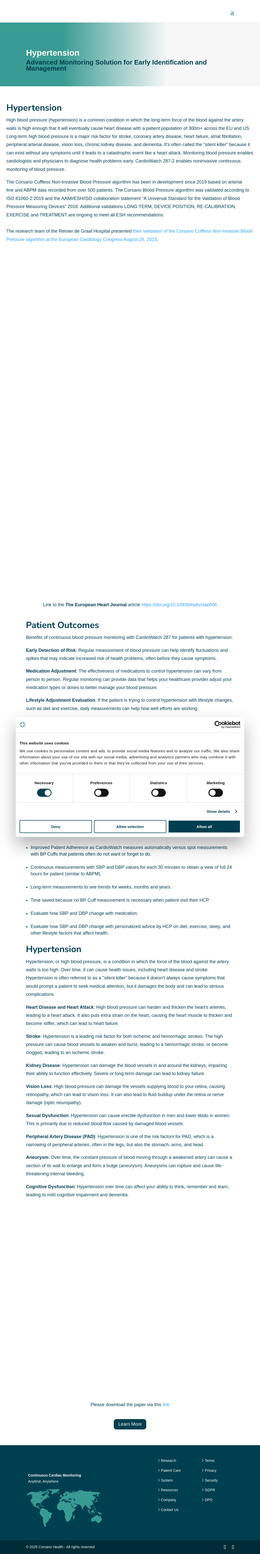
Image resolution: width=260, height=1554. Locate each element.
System (166, 1480)
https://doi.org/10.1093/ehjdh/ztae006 (179, 604)
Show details (218, 811)
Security (211, 1480)
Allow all (204, 826)
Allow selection (130, 826)
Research (168, 1461)
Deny (55, 826)
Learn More (130, 1424)
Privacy (210, 1470)
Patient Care (170, 1470)
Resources (169, 1490)
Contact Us (169, 1510)
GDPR (209, 1490)
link (166, 1404)
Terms (209, 1461)
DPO (208, 1500)
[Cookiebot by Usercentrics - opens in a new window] (218, 724)
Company (168, 1500)
